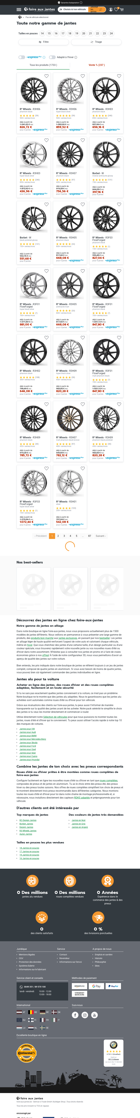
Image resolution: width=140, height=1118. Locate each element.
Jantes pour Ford (27, 746)
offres (45, 655)
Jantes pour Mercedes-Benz (32, 739)
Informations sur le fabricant (32, 969)
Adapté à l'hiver (67, 57)
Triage (96, 41)
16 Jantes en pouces (29, 858)
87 (89, 535)
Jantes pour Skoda (28, 742)
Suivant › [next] (100, 535)
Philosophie (100, 962)
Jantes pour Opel (27, 749)
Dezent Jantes (26, 827)
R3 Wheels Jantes (27, 830)
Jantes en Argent (80, 827)
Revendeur (64, 958)
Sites (97, 966)
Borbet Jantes (26, 824)
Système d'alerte (26, 966)
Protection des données (30, 962)
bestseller (104, 638)
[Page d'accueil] (19, 17)
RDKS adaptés (82, 797)
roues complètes (108, 780)
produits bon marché (42, 638)
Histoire (98, 958)
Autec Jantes (25, 834)
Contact (63, 954)
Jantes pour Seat (27, 753)
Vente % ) (97, 65)
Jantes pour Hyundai (29, 759)
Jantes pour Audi (27, 732)
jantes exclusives (68, 638)
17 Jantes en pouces (29, 851)
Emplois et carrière (103, 954)
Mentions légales (27, 954)
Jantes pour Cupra (28, 756)
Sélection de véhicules (55, 717)
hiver (29, 645)
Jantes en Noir (79, 820)
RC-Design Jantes (27, 820)
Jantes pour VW (27, 729)
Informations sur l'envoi (70, 962)
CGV (21, 958)
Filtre (44, 41)
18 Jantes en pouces (29, 848)
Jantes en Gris (78, 824)
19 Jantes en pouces (29, 855)
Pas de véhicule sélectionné (37, 17)
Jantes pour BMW (28, 736)
